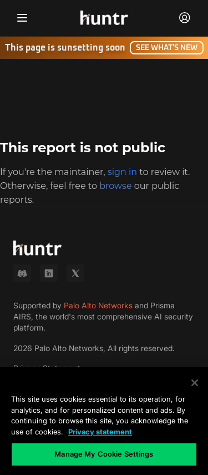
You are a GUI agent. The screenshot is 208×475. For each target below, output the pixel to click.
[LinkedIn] (49, 273)
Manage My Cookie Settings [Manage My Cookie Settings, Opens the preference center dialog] (103, 453)
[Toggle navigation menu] (22, 18)
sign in (122, 172)
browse (115, 186)
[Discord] (22, 273)
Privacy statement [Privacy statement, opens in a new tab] (100, 431)
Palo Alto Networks (98, 305)
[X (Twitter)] (75, 273)
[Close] (194, 383)
